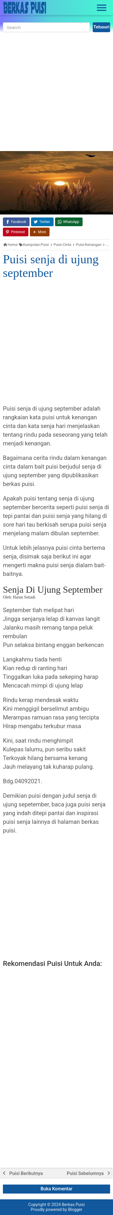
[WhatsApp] (69, 221)
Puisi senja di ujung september (51, 266)
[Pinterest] (15, 232)
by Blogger (73, 1209)
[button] (40, 232)
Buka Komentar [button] (56, 1189)
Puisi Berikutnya (26, 1173)
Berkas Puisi (73, 1204)
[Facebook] (16, 221)
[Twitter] (42, 221)
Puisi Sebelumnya (85, 1173)
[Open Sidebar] (102, 8)
